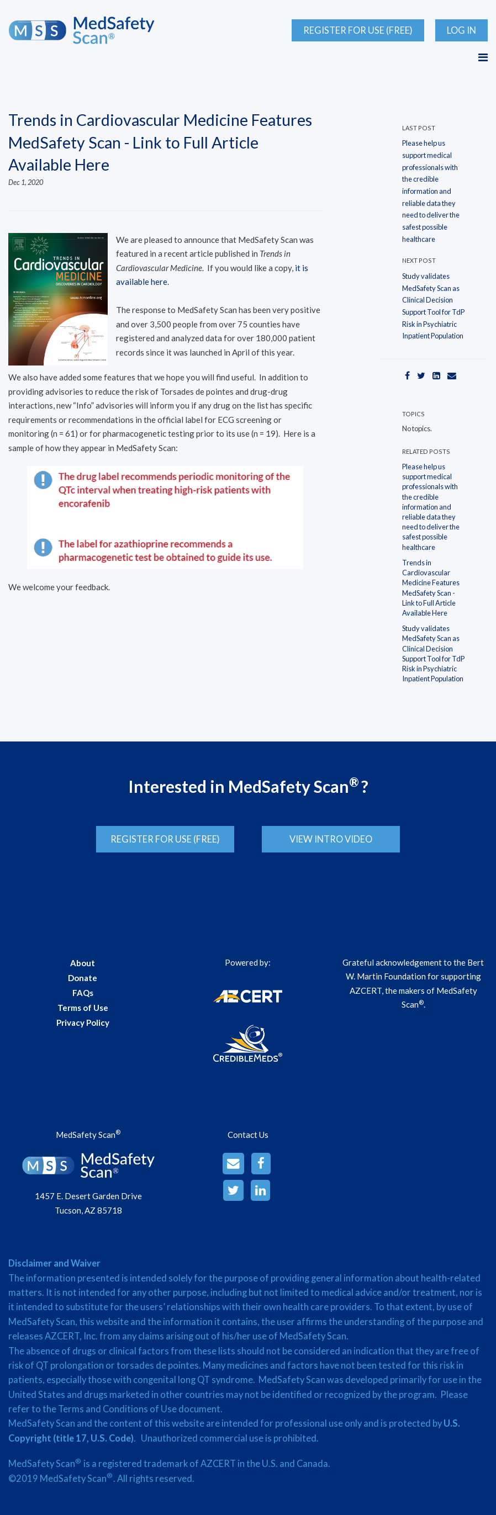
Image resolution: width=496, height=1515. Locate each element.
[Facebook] (407, 375)
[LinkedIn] (436, 375)
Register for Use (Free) (358, 30)
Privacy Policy (82, 1019)
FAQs (82, 989)
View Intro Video (334, 839)
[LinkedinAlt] (260, 1187)
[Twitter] (421, 375)
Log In (461, 30)
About (82, 959)
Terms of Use (82, 1004)
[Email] (451, 375)
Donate (82, 974)
